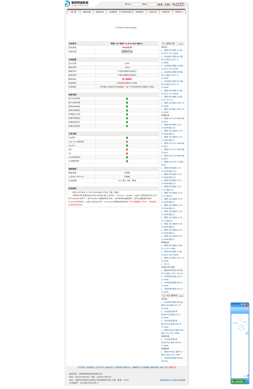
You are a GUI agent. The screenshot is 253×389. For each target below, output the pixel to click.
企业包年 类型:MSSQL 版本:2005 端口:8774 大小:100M (172, 305)
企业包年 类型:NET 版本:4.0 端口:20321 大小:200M (172, 59)
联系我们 (91, 367)
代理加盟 (118, 367)
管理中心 (179, 12)
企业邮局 (113, 12)
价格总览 (109, 367)
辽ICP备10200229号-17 (89, 383)
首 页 (73, 12)
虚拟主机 (100, 12)
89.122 (166, 264)
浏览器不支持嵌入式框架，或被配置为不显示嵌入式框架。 (239, 342)
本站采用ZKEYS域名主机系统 (172, 380)
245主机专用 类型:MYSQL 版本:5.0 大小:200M (170, 314)
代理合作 (166, 12)
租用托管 (139, 12)
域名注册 (87, 12)
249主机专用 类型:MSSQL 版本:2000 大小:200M (171, 342)
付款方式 (100, 367)
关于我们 (82, 367)
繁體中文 (173, 367)
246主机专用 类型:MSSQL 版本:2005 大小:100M (171, 324)
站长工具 (164, 367)
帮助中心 (127, 367)
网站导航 (154, 367)
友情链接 (145, 367)
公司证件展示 (126, 12)
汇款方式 (153, 12)
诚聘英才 (136, 367)
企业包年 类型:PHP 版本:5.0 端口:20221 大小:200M (172, 75)
